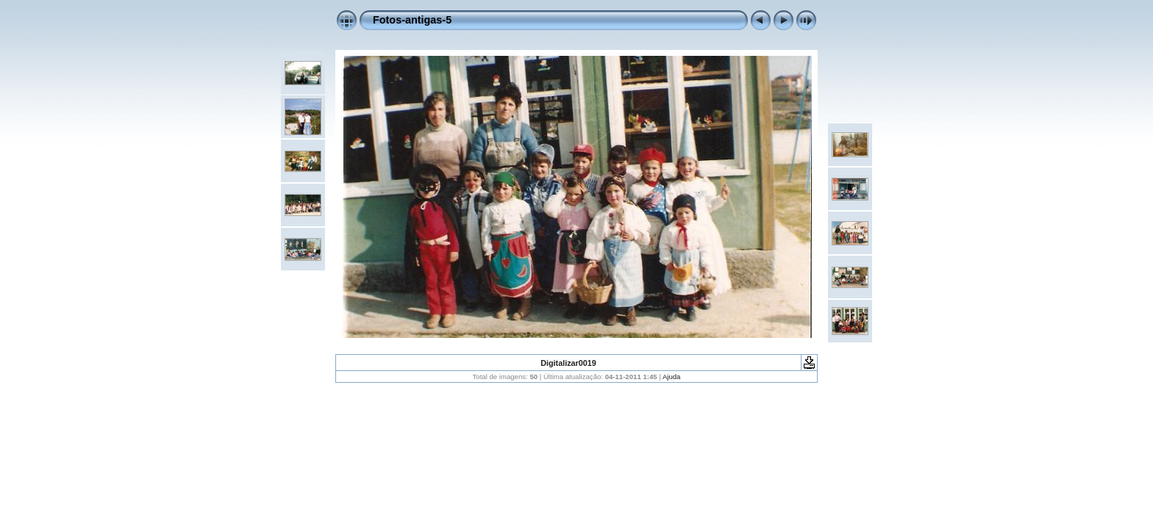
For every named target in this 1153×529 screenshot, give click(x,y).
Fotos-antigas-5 (412, 20)
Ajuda (672, 377)
